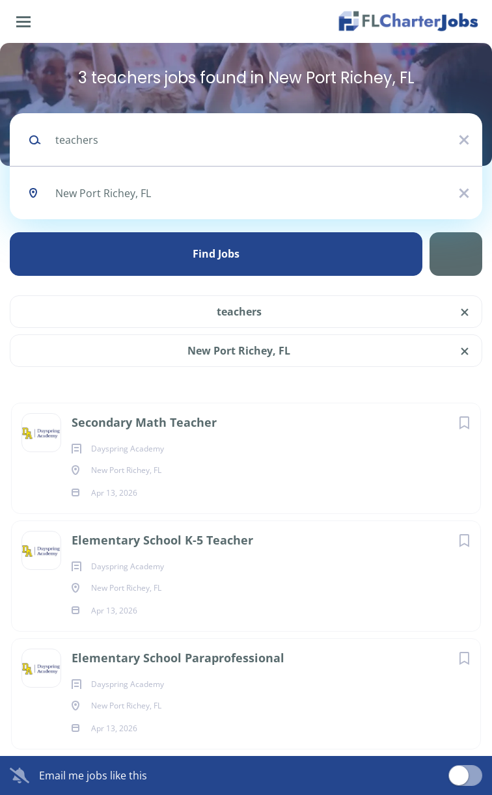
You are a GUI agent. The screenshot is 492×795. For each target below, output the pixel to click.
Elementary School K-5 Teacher (162, 540)
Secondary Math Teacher (144, 422)
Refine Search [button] (456, 254)
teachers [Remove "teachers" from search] (239, 311)
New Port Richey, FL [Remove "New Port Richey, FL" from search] (238, 351)
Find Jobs (216, 254)
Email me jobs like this (93, 775)
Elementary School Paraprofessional (178, 658)
